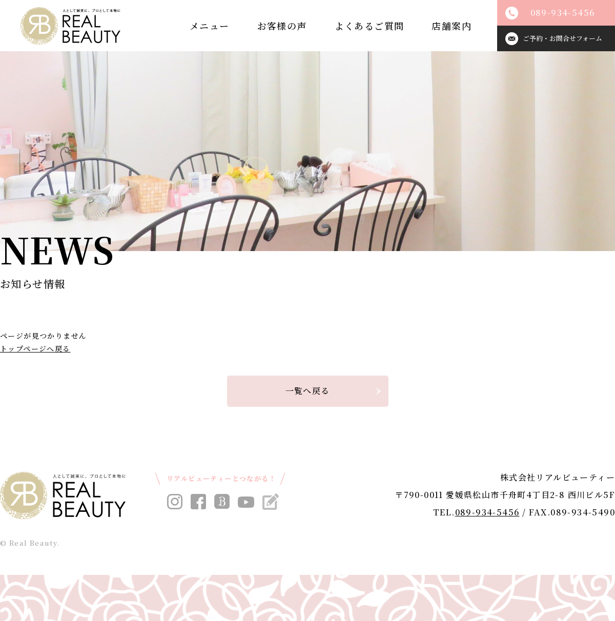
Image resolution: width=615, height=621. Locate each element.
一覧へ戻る (307, 391)
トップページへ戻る (35, 348)
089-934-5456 (487, 512)
